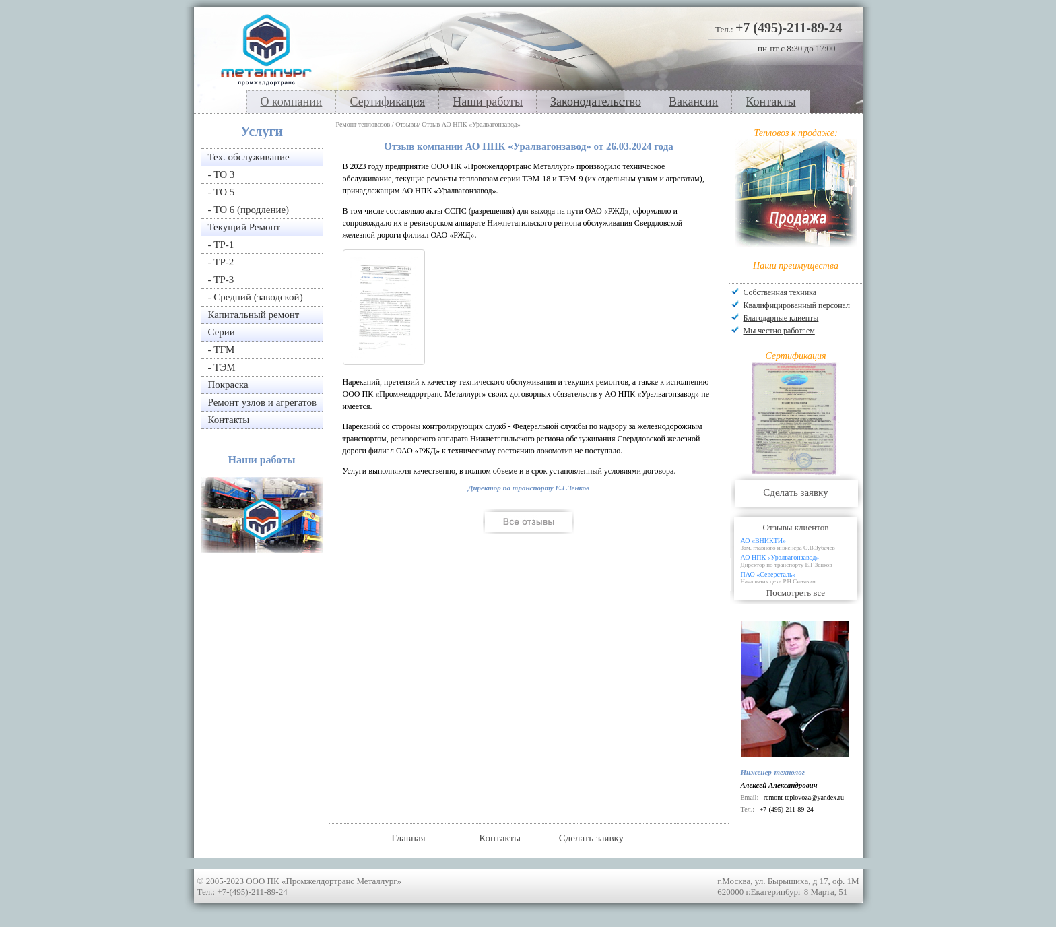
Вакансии (693, 101)
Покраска (228, 384)
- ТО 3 (221, 174)
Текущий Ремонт (244, 227)
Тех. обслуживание (249, 157)
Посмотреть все (795, 592)
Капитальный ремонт (254, 314)
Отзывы (406, 124)
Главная (408, 838)
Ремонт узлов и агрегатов (262, 402)
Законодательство (595, 101)
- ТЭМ (222, 367)
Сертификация (387, 101)
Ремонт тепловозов (363, 124)
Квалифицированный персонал (797, 305)
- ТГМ (221, 349)
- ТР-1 (221, 244)
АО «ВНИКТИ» (801, 544)
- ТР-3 (221, 279)
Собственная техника (780, 292)
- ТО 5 (221, 192)
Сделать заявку (795, 492)
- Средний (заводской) (255, 297)
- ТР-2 (221, 262)
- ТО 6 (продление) (249, 209)
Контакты (770, 101)
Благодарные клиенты (781, 318)
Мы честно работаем (779, 330)
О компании (292, 101)
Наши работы (488, 101)
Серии (221, 332)
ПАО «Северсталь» (801, 578)
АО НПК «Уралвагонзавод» (801, 561)
